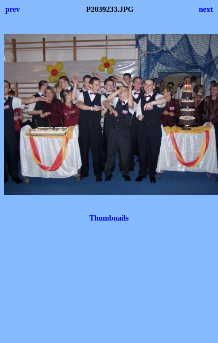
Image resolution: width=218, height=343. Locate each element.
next (206, 9)
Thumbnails (109, 218)
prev (12, 9)
